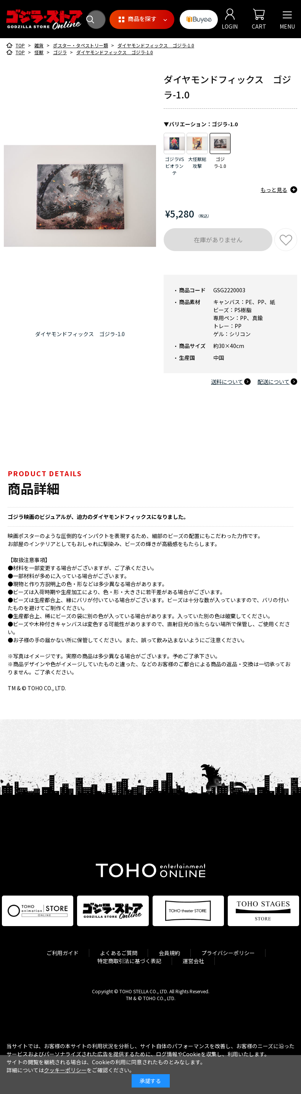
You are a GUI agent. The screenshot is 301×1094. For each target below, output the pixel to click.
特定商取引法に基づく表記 (129, 961)
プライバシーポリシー (228, 953)
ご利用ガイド (63, 953)
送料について (227, 381)
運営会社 (193, 961)
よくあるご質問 (118, 953)
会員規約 (169, 953)
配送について (274, 381)
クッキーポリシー (65, 1070)
